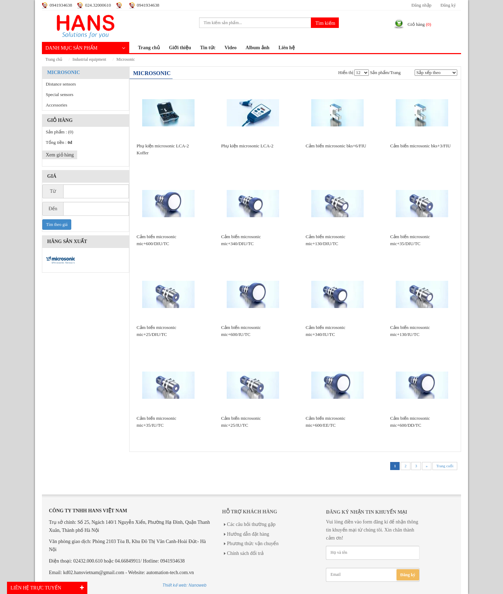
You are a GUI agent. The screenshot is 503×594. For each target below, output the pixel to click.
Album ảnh (257, 47)
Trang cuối (444, 466)
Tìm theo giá (56, 224)
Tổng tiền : (59, 142)
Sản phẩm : (59, 132)
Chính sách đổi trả (245, 553)
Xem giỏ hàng (60, 154)
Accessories (56, 105)
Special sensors (59, 94)
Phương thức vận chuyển (253, 543)
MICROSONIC (125, 59)
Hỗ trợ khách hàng (249, 511)
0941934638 (61, 5)
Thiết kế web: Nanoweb (184, 585)
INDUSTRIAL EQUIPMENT (89, 59)
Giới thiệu (180, 47)
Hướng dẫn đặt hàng (248, 534)
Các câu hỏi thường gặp (251, 524)
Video (230, 47)
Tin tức (208, 47)
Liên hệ (286, 47)
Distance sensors (61, 84)
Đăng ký (448, 5)
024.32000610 (98, 5)
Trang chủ (149, 47)
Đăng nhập (421, 5)
